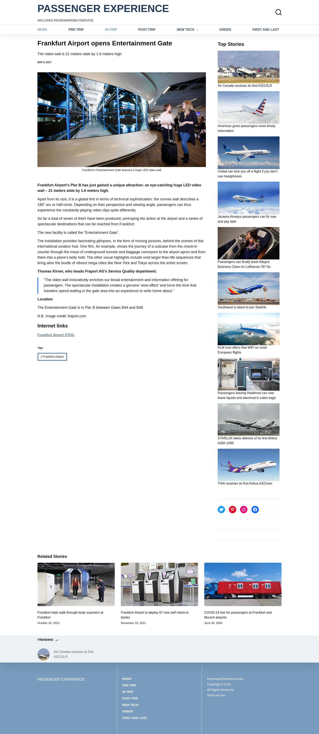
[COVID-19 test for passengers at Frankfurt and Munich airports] (243, 584)
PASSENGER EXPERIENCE (103, 8)
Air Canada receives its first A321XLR (245, 85)
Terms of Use (216, 695)
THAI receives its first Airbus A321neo (245, 483)
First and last (265, 29)
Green (225, 29)
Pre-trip (76, 29)
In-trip (111, 29)
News (42, 29)
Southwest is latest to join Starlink (242, 307)
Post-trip (146, 29)
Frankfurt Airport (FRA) (55, 335)
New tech (188, 29)
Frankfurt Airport (52, 356)
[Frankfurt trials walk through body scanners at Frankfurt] (76, 584)
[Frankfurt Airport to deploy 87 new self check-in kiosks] (159, 584)
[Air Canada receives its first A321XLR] (43, 654)
